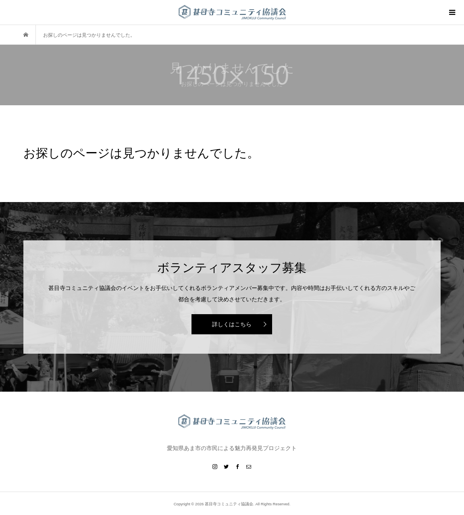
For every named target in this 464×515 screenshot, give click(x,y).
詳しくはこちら (232, 324)
